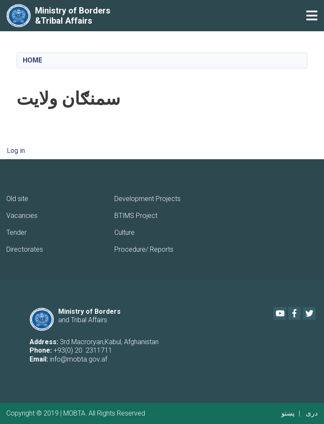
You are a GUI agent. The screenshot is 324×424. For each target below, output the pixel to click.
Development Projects (147, 199)
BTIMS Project (135, 216)
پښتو (287, 413)
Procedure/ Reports (143, 249)
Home (32, 60)
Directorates (24, 249)
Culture (124, 232)
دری (312, 413)
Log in (16, 151)
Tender (16, 232)
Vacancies (22, 216)
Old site (17, 199)
